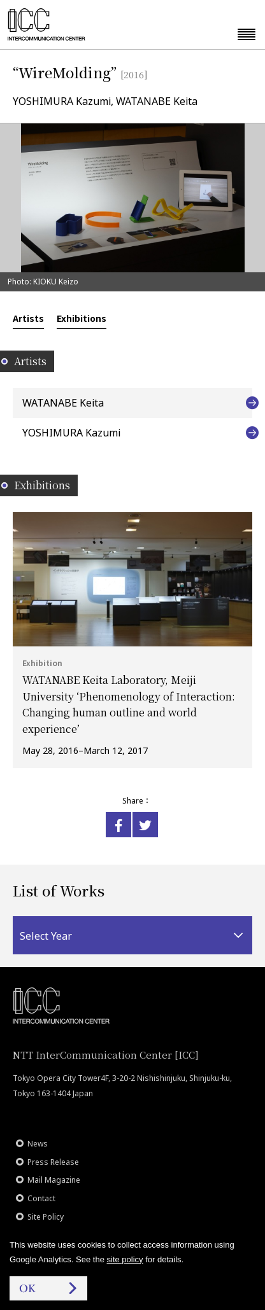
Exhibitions (81, 318)
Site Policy (45, 1216)
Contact (41, 1198)
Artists (28, 318)
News (37, 1143)
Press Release (53, 1162)
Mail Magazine (53, 1179)
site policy (125, 1259)
